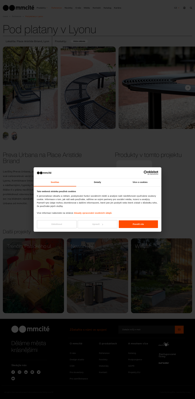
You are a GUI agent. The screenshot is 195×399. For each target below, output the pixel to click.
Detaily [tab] (97, 182)
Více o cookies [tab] (140, 182)
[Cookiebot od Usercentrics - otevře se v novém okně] (145, 173)
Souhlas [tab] (55, 182)
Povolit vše (138, 224)
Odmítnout (56, 224)
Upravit (97, 224)
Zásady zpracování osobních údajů (93, 213)
